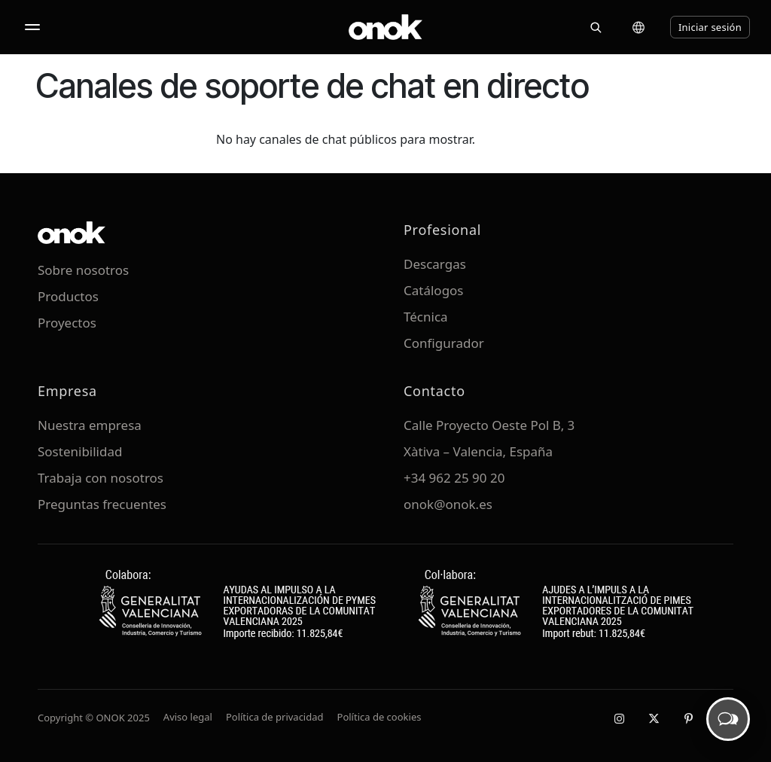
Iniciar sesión (710, 27)
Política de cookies (379, 717)
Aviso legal (187, 717)
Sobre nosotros (83, 270)
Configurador (444, 343)
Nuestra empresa (90, 425)
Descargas (435, 264)
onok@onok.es (448, 504)
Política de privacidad (275, 717)
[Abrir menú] (32, 27)
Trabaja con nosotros (100, 477)
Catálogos (434, 290)
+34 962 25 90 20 (454, 477)
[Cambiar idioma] (638, 27)
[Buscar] (595, 27)
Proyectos (67, 322)
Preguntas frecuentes (102, 504)
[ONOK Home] (385, 27)
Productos (68, 296)
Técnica (426, 316)
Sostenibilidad (80, 451)
